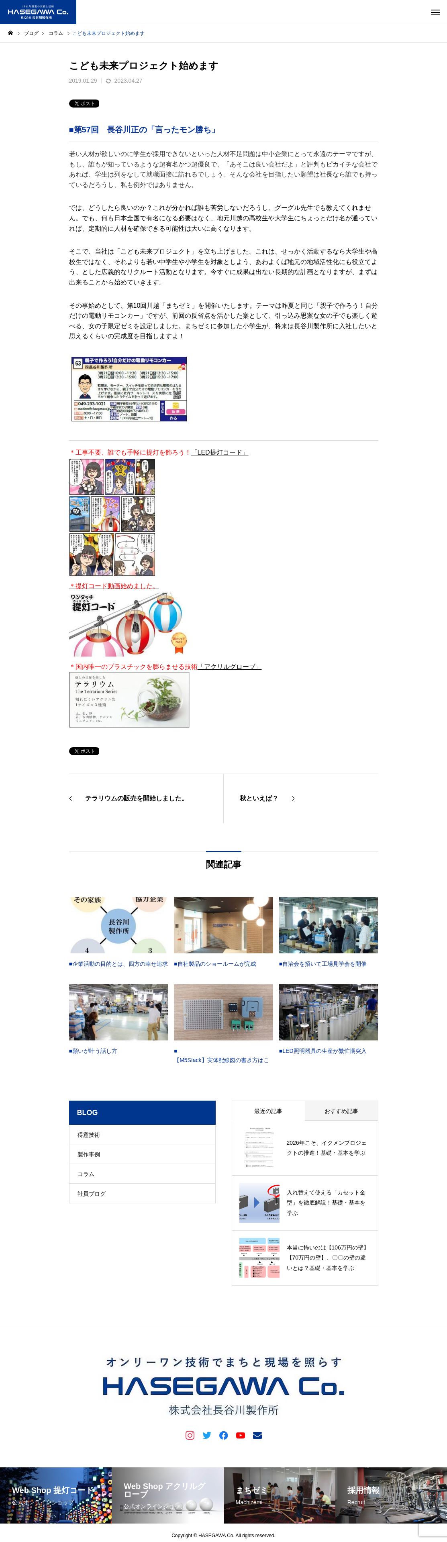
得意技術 (89, 1135)
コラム (86, 1174)
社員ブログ (92, 1194)
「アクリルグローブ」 (230, 666)
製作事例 (89, 1154)
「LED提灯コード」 (220, 452)
